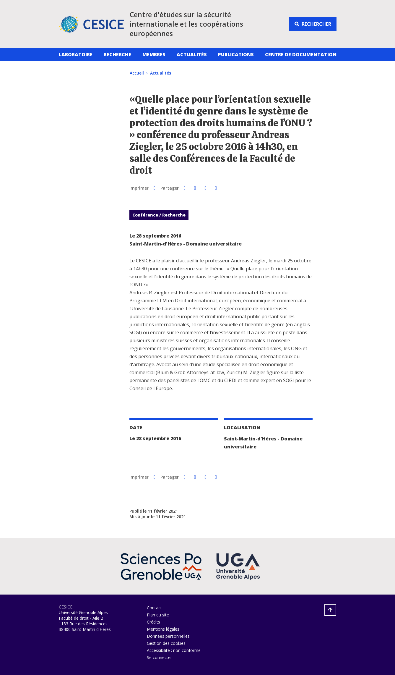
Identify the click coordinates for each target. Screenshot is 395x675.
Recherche (117, 54)
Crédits (153, 622)
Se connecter (159, 657)
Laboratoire (75, 54)
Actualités (192, 54)
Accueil (137, 73)
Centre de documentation (301, 54)
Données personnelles (168, 636)
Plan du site (158, 615)
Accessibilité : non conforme (174, 650)
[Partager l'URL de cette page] (215, 187)
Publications (236, 54)
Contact (154, 608)
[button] (184, 188)
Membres (153, 54)
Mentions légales (163, 629)
